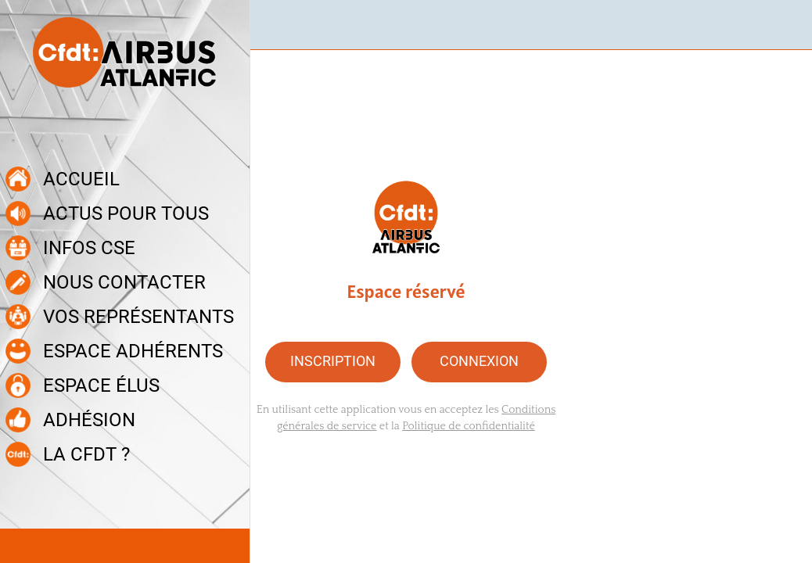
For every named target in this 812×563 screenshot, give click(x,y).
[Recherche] (787, 25)
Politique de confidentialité (468, 426)
